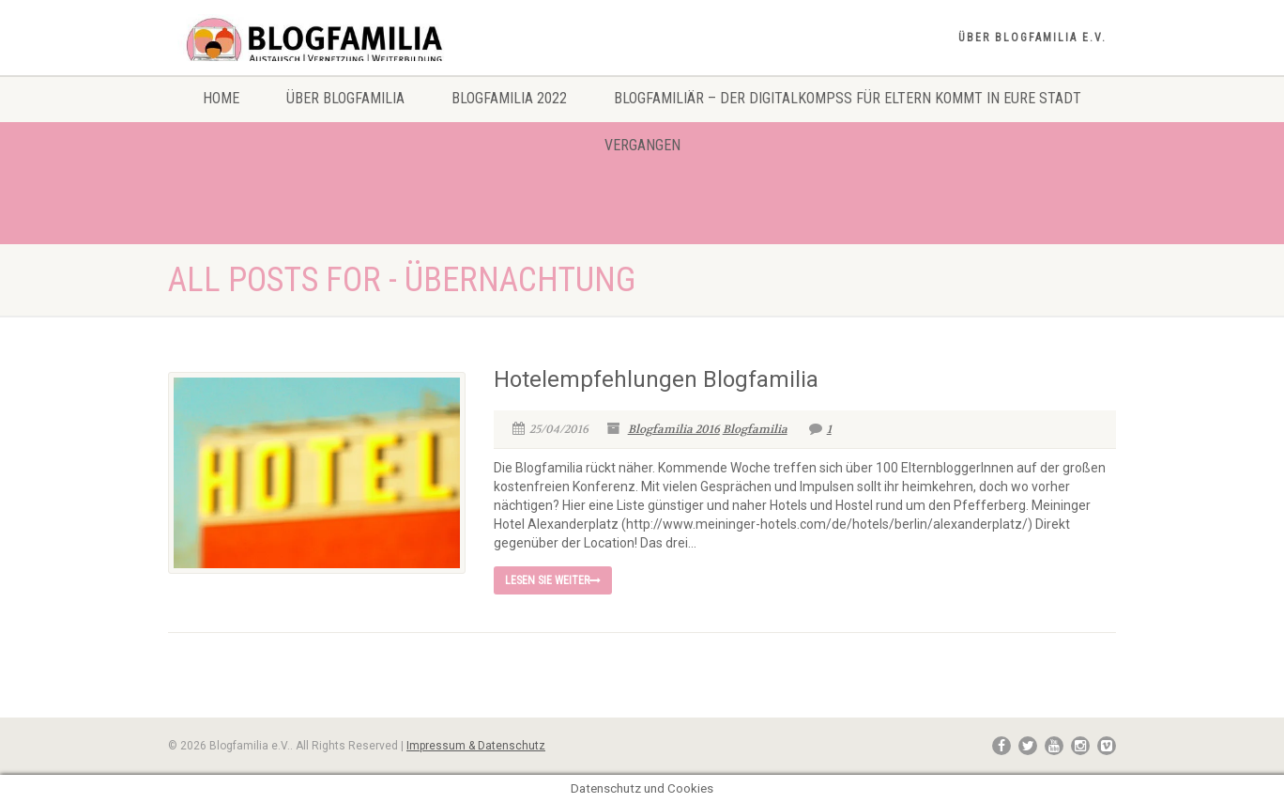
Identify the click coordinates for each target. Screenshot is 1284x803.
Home (221, 98)
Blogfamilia (755, 429)
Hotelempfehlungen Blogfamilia (656, 379)
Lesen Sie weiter (553, 580)
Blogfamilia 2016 (674, 429)
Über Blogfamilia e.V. (1032, 37)
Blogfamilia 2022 (509, 98)
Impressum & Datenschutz (475, 745)
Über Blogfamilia (345, 98)
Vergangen (642, 145)
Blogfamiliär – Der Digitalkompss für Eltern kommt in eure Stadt (847, 98)
